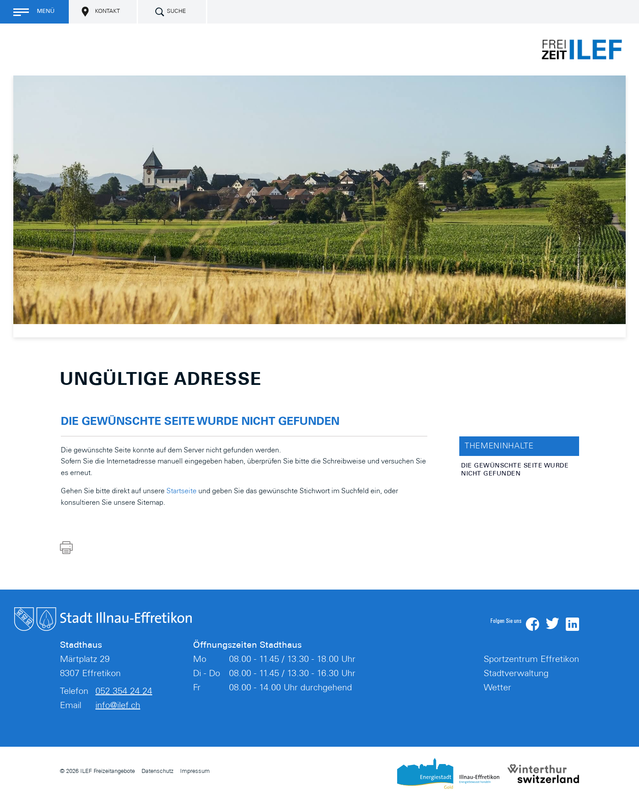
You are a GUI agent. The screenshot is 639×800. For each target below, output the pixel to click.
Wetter (497, 688)
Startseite (181, 491)
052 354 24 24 (123, 692)
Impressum (195, 772)
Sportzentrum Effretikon (531, 660)
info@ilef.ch (117, 706)
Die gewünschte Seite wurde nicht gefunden (514, 470)
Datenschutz (158, 772)
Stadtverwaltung (516, 674)
